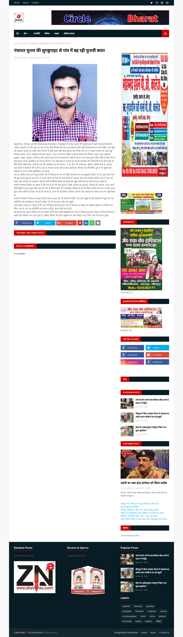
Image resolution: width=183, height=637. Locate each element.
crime (152, 616)
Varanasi (138, 606)
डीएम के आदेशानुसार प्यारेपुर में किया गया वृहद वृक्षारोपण (150, 429)
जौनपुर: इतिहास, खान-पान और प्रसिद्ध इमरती (140, 509)
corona (163, 611)
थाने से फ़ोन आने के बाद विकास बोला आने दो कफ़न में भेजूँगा (152, 401)
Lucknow (126, 606)
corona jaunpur (129, 616)
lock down (127, 621)
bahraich (139, 611)
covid (142, 616)
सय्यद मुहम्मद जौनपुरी (130, 506)
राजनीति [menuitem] (37, 33)
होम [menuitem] (25, 33)
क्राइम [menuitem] (56, 33)
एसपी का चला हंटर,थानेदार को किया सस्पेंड (144, 483)
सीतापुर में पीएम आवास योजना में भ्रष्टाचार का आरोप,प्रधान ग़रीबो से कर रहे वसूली (152, 415)
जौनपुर (158, 621)
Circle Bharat (22, 57)
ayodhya (150, 606)
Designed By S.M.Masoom (126, 632)
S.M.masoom (37, 632)
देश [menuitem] (17, 33)
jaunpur (24, 43)
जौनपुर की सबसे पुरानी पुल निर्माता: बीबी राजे (140, 503)
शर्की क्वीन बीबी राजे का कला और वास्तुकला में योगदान (144, 519)
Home (17, 2)
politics (148, 621)
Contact (35, 2)
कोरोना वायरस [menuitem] (69, 33)
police (138, 621)
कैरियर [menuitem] (47, 33)
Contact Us (164, 632)
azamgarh (126, 611)
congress (152, 611)
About (25, 2)
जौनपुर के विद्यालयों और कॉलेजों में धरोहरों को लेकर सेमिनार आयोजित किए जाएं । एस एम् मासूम (142, 514)
